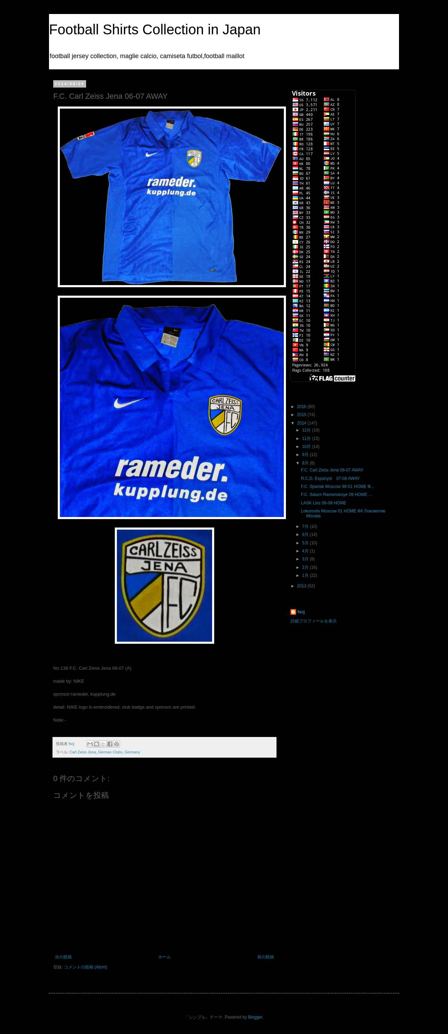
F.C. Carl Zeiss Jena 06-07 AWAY (332, 470)
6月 (306, 534)
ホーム (164, 956)
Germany (132, 752)
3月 (306, 559)
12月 (307, 430)
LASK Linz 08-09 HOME (323, 503)
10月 (307, 446)
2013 (302, 586)
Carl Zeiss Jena (83, 752)
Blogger (255, 1017)
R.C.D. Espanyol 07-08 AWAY (330, 478)
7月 (306, 526)
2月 (306, 567)
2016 (302, 406)
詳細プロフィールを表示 (313, 621)
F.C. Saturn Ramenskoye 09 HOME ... (336, 494)
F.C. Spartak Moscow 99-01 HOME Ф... (337, 486)
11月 (307, 438)
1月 (306, 575)
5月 (306, 542)
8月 (306, 463)
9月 (306, 454)
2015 (302, 414)
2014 (302, 423)
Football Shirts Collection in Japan (155, 29)
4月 (306, 551)
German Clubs (110, 752)
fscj (301, 611)
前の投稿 (265, 956)
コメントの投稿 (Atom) (85, 967)
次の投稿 (63, 956)
